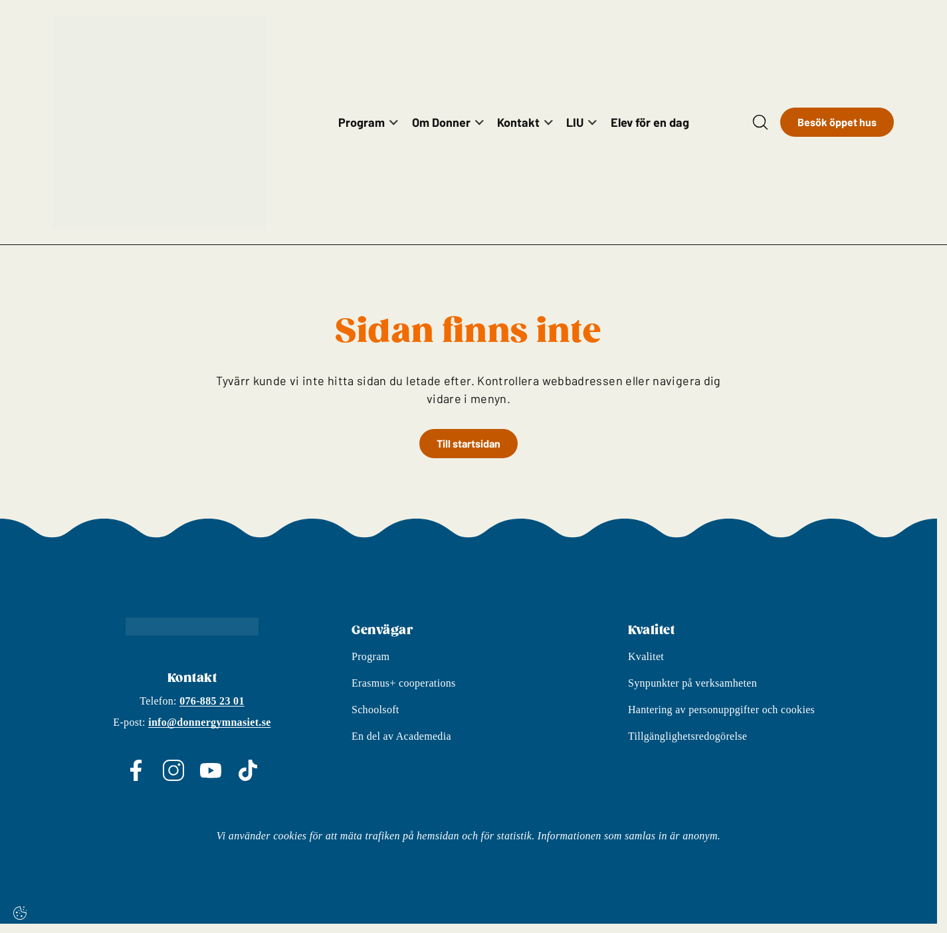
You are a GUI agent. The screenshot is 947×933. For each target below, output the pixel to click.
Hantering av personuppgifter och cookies (721, 718)
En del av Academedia (401, 745)
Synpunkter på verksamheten (692, 692)
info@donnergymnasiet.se (209, 731)
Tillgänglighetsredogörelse (687, 745)
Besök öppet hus (837, 122)
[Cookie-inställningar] (20, 913)
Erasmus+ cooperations (404, 692)
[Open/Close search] (760, 122)
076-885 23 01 (212, 710)
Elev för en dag (650, 122)
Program (370, 665)
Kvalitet (646, 665)
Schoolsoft (375, 718)
